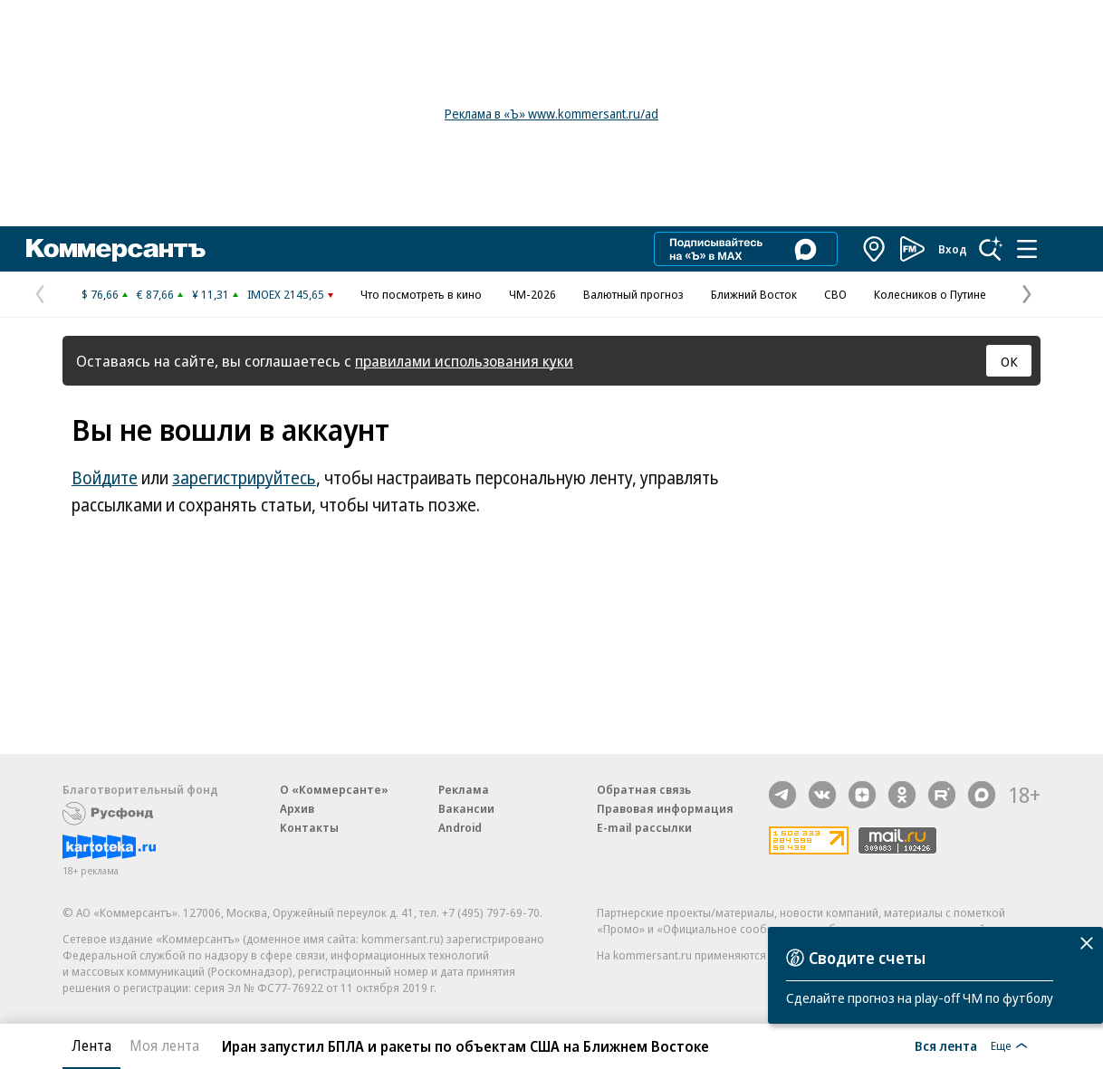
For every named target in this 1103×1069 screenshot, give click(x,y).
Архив (297, 808)
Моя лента (164, 1045)
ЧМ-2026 (532, 294)
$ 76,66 (100, 294)
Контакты (309, 827)
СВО (835, 294)
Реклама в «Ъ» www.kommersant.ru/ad (551, 113)
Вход (952, 249)
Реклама (463, 789)
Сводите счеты (867, 958)
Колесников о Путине (930, 294)
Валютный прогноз (633, 294)
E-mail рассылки (644, 827)
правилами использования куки (464, 360)
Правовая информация (665, 808)
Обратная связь (644, 789)
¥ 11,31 (210, 294)
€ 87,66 (155, 294)
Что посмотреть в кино (421, 294)
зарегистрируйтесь (244, 478)
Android (460, 827)
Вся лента (946, 1045)
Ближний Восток (754, 294)
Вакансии (466, 808)
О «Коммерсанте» (334, 789)
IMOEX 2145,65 (285, 294)
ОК (1009, 361)
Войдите (105, 478)
